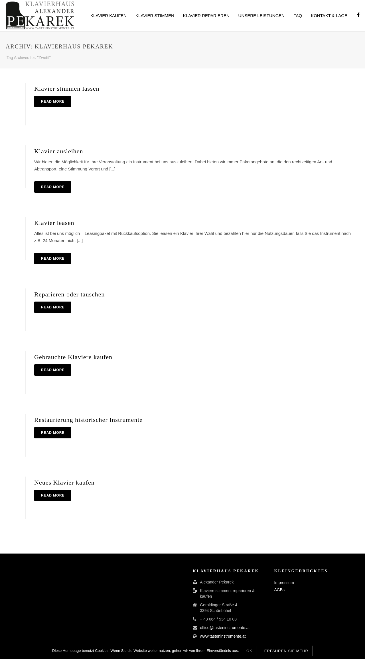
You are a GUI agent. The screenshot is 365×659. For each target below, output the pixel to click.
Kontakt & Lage (329, 15)
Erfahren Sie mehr (286, 651)
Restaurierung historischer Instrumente (88, 419)
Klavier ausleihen (58, 151)
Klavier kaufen (108, 15)
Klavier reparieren (206, 15)
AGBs (279, 589)
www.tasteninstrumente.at (223, 636)
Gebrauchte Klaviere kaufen (73, 357)
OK (249, 651)
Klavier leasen (54, 222)
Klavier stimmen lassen (67, 88)
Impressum (284, 582)
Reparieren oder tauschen (69, 294)
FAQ (297, 15)
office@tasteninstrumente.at (225, 627)
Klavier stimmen (154, 15)
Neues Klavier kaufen (64, 482)
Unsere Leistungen (261, 15)
